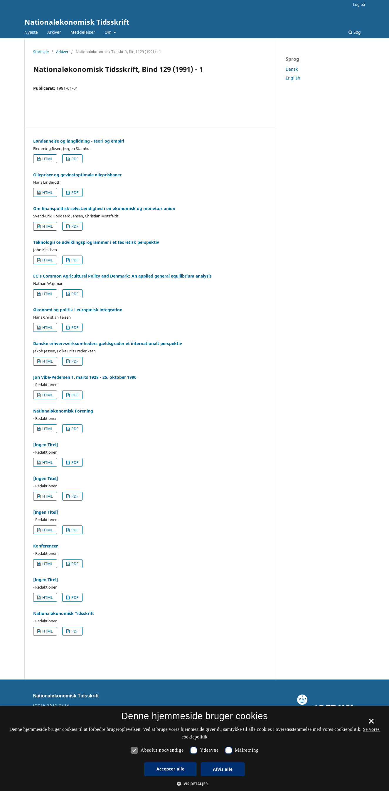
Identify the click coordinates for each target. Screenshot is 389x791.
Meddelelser (82, 32)
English (293, 78)
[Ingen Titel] (45, 444)
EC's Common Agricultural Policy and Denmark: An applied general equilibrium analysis (122, 276)
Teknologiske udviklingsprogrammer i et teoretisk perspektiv (96, 242)
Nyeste (31, 32)
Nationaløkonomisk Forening (63, 411)
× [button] (371, 723)
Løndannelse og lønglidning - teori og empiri (78, 141)
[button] (194, 784)
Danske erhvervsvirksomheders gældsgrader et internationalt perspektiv (107, 343)
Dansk (292, 69)
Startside (41, 51)
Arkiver (54, 32)
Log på (359, 4)
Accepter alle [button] (170, 769)
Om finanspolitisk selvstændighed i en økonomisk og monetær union (104, 208)
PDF (74, 158)
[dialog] (194, 748)
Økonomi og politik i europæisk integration (77, 309)
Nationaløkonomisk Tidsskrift (76, 22)
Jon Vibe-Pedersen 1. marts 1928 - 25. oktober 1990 (85, 377)
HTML (47, 158)
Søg (354, 32)
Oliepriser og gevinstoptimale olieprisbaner (77, 175)
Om (109, 32)
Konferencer (45, 546)
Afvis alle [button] (223, 769)
